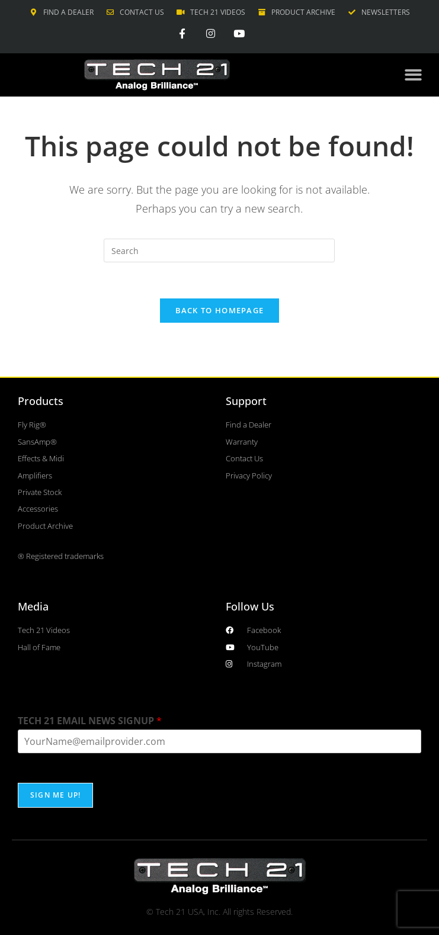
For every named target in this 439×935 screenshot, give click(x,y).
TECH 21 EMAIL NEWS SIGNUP (90, 721)
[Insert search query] (219, 250)
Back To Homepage (219, 310)
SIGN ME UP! (55, 795)
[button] (413, 75)
